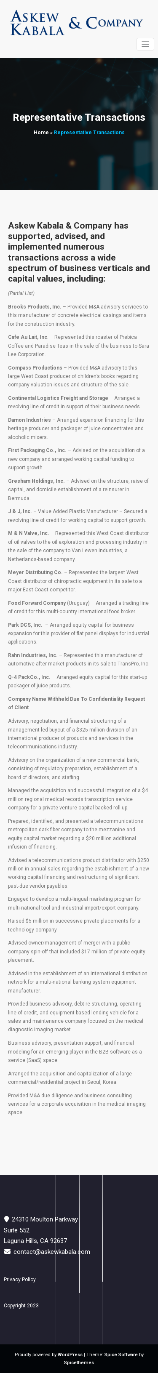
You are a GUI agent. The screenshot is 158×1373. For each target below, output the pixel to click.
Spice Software (121, 1354)
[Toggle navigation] (146, 44)
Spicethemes (79, 1362)
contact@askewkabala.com (51, 1252)
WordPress (70, 1354)
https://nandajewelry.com (78, 1139)
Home (41, 133)
